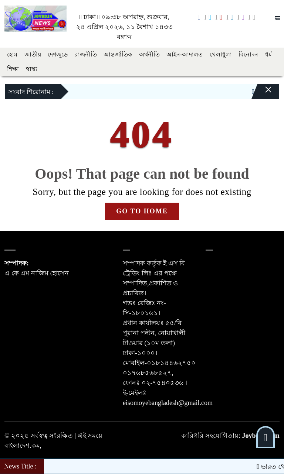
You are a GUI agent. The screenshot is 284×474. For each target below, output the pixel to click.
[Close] (262, 93)
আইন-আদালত (184, 54)
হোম (12, 54)
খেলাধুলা (221, 54)
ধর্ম (268, 54)
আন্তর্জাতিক (118, 54)
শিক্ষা (13, 69)
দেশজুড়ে (58, 54)
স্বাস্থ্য (31, 69)
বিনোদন (248, 54)
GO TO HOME (142, 211)
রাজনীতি (86, 54)
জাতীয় (32, 54)
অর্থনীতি (149, 54)
